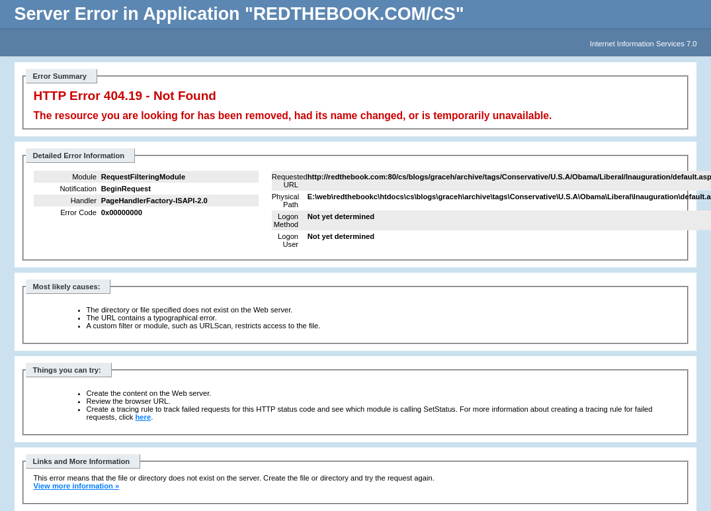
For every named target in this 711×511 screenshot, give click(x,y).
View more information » (77, 486)
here (143, 417)
